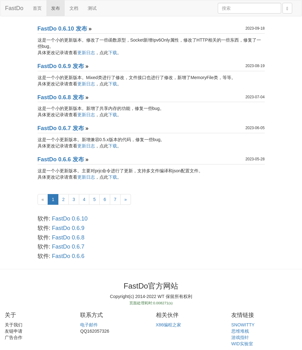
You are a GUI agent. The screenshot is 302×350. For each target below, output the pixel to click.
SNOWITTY (243, 324)
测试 (92, 8)
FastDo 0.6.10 (70, 218)
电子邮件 (89, 324)
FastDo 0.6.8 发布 (61, 97)
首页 (37, 8)
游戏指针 (240, 337)
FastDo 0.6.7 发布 (61, 128)
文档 (73, 8)
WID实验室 (242, 343)
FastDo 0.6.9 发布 (61, 66)
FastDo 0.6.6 (68, 256)
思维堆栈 (240, 331)
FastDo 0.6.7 (68, 247)
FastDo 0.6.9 (68, 228)
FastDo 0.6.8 (68, 237)
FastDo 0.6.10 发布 (62, 29)
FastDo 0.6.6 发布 (61, 159)
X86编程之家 (168, 324)
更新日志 (86, 52)
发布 (55, 8)
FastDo (14, 8)
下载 (112, 52)
